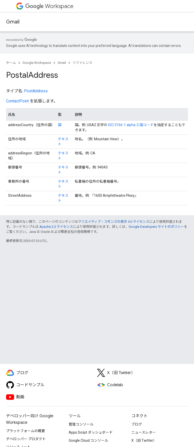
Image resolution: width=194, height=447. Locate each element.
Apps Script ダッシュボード (91, 432)
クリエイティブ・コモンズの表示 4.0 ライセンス (113, 222)
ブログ (136, 424)
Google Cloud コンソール (88, 440)
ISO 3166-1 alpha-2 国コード (131, 125)
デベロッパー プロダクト (26, 439)
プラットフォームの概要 (25, 431)
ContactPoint (17, 101)
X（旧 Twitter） (144, 440)
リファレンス (82, 63)
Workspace (49, 6)
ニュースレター (143, 432)
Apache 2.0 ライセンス (56, 227)
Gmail (12, 22)
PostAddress (36, 91)
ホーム (11, 63)
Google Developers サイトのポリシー (156, 227)
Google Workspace (36, 63)
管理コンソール (81, 424)
